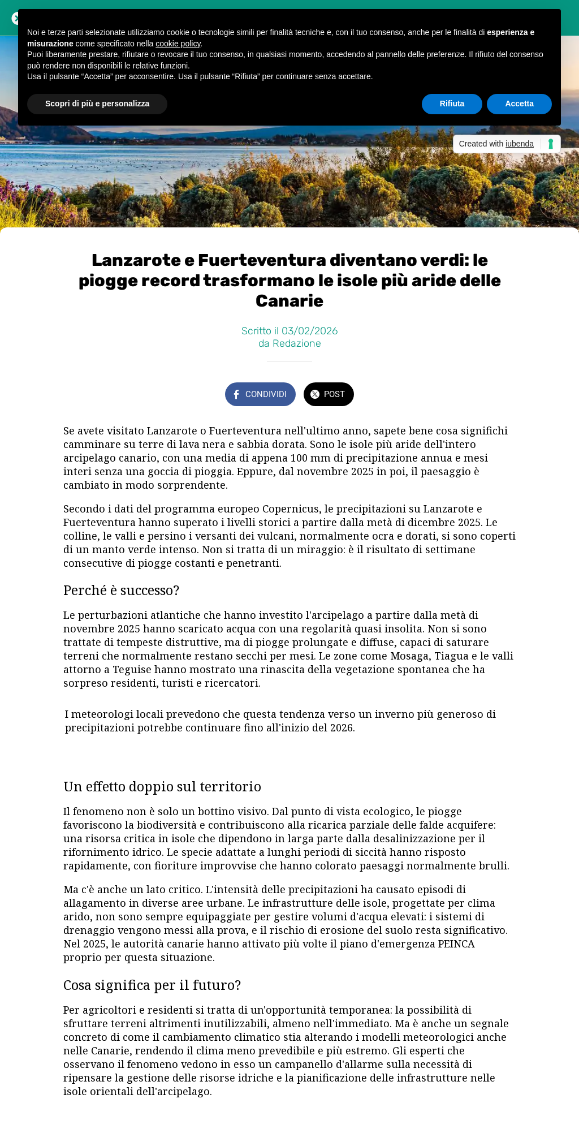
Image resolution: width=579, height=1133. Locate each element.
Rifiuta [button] (452, 103)
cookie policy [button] (177, 43)
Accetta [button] (519, 103)
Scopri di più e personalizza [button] (97, 103)
